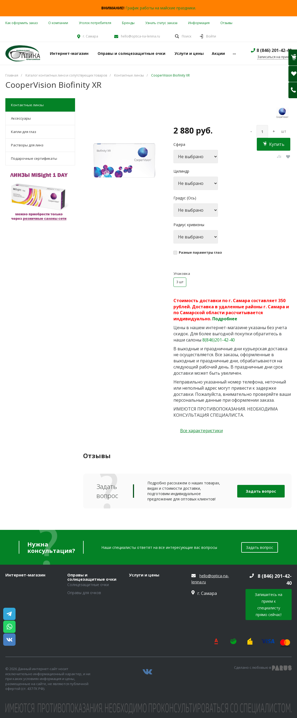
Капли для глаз (23, 131)
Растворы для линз (27, 145)
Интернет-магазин (25, 575)
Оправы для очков (84, 592)
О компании (58, 23)
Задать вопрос (261, 491)
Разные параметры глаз (200, 252)
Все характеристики (201, 431)
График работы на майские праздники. (160, 7)
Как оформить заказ (21, 23)
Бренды (128, 23)
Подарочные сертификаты (34, 158)
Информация (199, 23)
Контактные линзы (27, 104)
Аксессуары (21, 118)
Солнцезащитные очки (88, 584)
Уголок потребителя (95, 23)
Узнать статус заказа (161, 23)
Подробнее (224, 319)
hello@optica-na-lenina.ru (140, 36)
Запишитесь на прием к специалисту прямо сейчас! (268, 604)
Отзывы (226, 23)
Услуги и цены (144, 575)
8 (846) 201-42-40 (274, 50)
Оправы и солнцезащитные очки (91, 577)
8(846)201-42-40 (218, 340)
